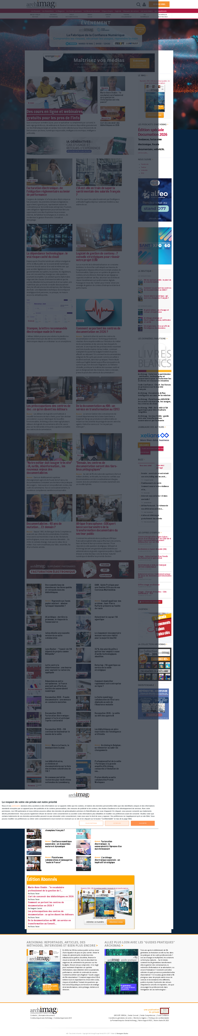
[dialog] (79, 809)
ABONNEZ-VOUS (159, 4)
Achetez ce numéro (95, 922)
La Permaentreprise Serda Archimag (123, 1021)
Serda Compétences (147, 1015)
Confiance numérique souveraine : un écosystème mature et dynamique (58, 844)
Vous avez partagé (160, 466)
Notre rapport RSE (145, 1021)
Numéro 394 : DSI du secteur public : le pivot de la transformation (104, 888)
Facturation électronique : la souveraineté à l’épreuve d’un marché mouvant (108, 845)
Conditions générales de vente (120, 1018)
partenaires (16, 806)
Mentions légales (140, 1018)
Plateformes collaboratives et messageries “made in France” (58, 860)
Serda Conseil (133, 1015)
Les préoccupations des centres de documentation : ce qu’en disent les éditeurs (51, 913)
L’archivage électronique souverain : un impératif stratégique (107, 860)
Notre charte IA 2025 (161, 1021)
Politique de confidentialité (158, 1018)
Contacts (33, 1015)
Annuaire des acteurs (47, 1015)
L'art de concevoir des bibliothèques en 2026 (51, 896)
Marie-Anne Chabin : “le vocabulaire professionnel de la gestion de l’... (46, 889)
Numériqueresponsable (163, 16)
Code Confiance (163, 1015)
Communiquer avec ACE (63, 1018)
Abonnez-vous (116, 922)
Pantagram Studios (122, 1033)
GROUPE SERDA (120, 1015)
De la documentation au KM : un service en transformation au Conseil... (49, 922)
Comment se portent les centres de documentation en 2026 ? (46, 904)
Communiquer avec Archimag (41, 1018)
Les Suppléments (161, 11)
